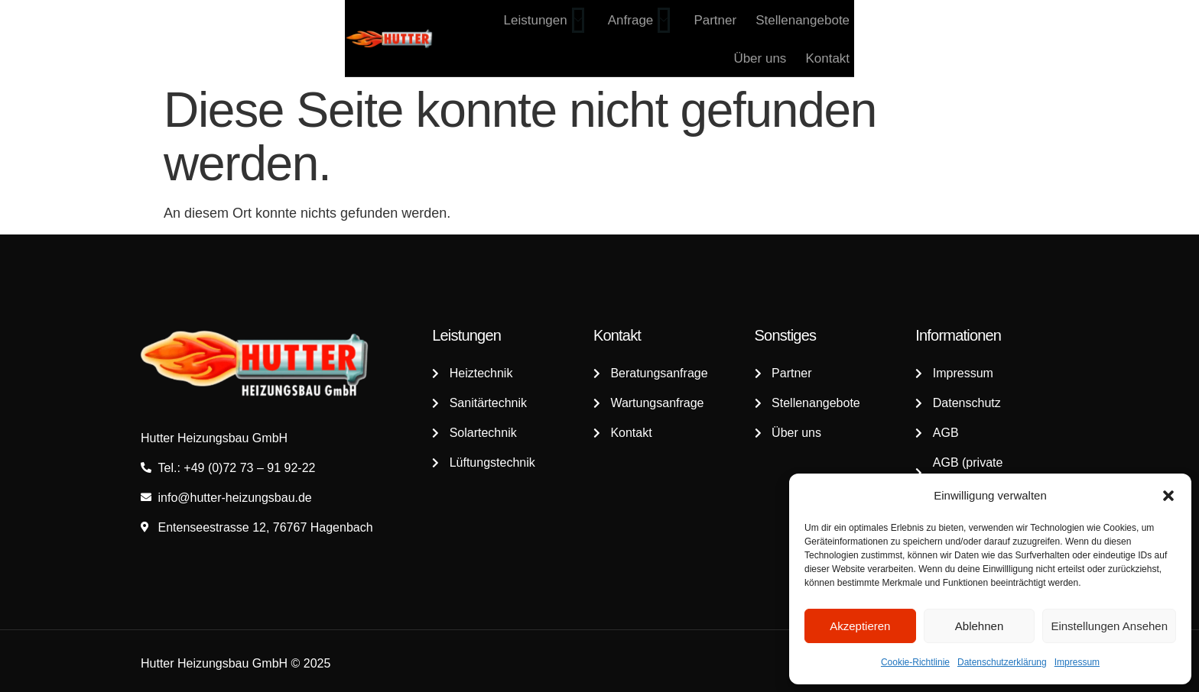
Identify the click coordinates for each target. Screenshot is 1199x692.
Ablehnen (979, 625)
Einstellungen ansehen (1109, 625)
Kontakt (1036, 38)
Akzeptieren (860, 625)
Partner (796, 38)
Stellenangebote (880, 38)
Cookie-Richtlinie (915, 662)
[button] (1168, 495)
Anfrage (721, 38)
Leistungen (629, 38)
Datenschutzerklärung (1002, 662)
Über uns (970, 38)
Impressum (1077, 662)
